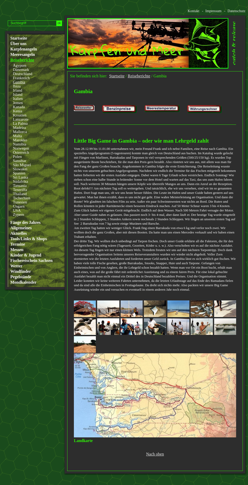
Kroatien (19, 115)
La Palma (20, 123)
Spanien (19, 173)
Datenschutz (236, 11)
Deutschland (22, 74)
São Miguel (22, 165)
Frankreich (21, 78)
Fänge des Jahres (25, 223)
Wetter (16, 266)
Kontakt (193, 11)
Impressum (213, 11)
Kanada (19, 107)
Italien (18, 99)
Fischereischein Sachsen (31, 261)
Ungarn (19, 206)
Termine (17, 244)
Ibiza (17, 86)
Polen (17, 157)
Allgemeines (21, 228)
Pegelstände (20, 277)
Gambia (19, 82)
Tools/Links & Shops (28, 239)
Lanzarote (20, 119)
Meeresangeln (22, 55)
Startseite (18, 38)
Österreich (21, 152)
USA (17, 210)
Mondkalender (23, 282)
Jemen (18, 103)
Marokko (20, 140)
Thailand (20, 194)
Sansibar (19, 161)
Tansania (20, 185)
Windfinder (20, 271)
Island (17, 94)
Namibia (19, 144)
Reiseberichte (22, 60)
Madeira (19, 128)
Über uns (18, 44)
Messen (17, 250)
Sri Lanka (20, 177)
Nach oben (155, 454)
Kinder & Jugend (25, 255)
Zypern (18, 214)
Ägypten (19, 65)
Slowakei (20, 169)
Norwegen (21, 148)
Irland (17, 90)
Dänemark (21, 70)
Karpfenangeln (23, 49)
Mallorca (20, 132)
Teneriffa (20, 190)
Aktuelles (18, 233)
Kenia (17, 111)
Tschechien (21, 198)
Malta (17, 136)
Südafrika (20, 181)
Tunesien (20, 202)
